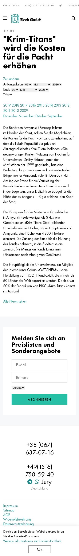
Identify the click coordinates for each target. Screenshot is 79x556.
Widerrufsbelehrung (17, 519)
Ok (39, 549)
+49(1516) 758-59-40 (39, 5)
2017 (24, 105)
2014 (49, 105)
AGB (6, 515)
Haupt (9, 31)
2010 (15, 110)
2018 (15, 105)
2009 (24, 110)
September (55, 116)
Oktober (41, 116)
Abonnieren (39, 399)
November (26, 116)
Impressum (10, 505)
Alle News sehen (15, 301)
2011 (6, 110)
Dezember (10, 116)
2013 (57, 105)
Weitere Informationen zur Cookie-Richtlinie (32, 541)
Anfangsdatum (13, 84)
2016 (32, 105)
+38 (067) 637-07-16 (39, 448)
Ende (6, 89)
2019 (7, 105)
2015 (40, 105)
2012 (66, 105)
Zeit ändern (11, 78)
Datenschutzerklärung (18, 524)
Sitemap (9, 510)
